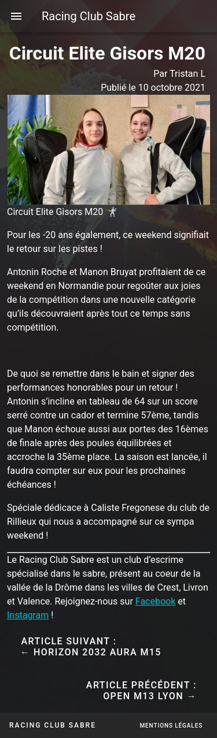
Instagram (28, 615)
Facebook (155, 601)
